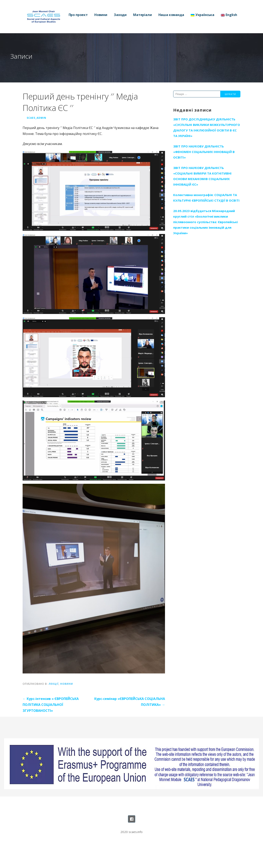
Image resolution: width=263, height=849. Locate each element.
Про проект (78, 15)
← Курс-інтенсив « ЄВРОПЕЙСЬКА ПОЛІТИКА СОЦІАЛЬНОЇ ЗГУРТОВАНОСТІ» (51, 704)
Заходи (120, 15)
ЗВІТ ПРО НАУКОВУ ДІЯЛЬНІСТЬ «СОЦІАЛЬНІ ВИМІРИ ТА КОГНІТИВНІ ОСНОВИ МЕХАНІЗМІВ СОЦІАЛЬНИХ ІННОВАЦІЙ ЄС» (202, 176)
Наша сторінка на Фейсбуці (131, 819)
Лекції (53, 683)
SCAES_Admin (36, 117)
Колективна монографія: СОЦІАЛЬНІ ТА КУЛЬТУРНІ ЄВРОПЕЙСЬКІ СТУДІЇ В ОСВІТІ (206, 197)
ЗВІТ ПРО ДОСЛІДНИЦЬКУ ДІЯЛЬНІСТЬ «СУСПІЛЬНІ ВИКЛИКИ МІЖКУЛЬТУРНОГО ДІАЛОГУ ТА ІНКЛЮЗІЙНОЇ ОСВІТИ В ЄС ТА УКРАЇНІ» (206, 127)
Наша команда (171, 15)
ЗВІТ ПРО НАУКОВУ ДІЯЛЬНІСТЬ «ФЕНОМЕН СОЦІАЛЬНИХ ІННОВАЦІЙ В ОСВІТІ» (204, 151)
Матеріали (142, 15)
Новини (100, 15)
